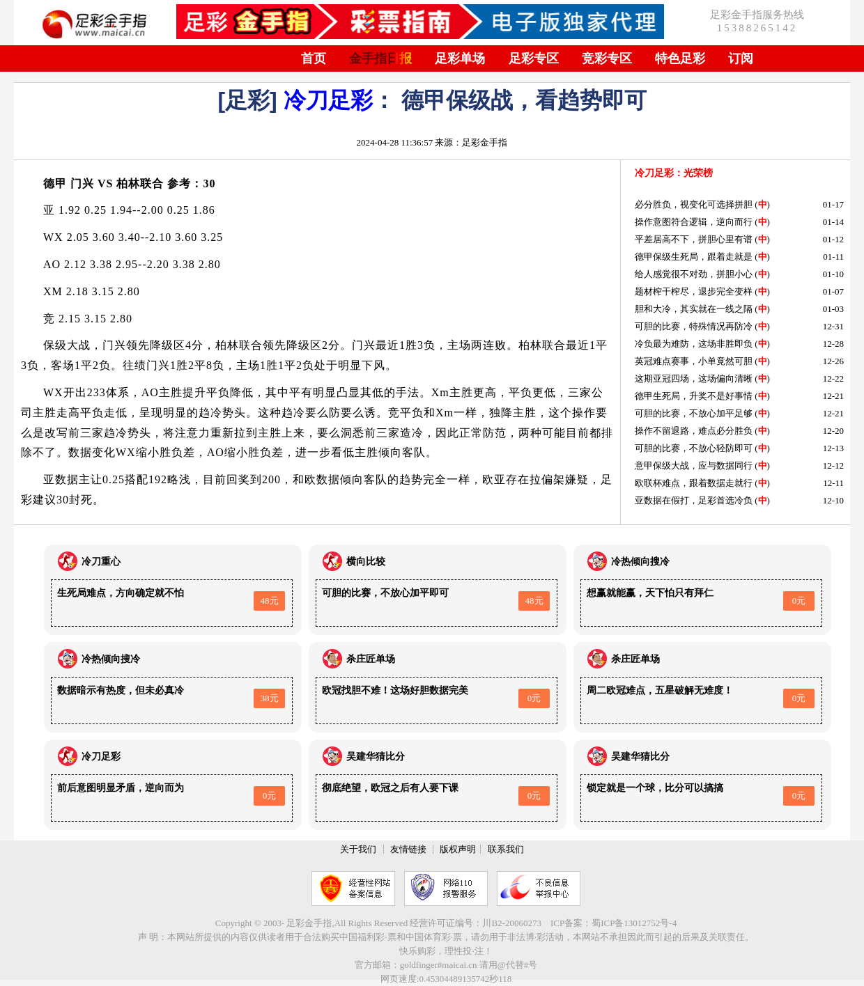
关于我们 (358, 849)
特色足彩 (680, 58)
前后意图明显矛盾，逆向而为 (120, 788)
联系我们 (506, 849)
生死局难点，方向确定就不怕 (120, 593)
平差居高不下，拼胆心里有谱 (694, 239)
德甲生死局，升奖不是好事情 (694, 396)
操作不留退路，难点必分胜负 (694, 430)
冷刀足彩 (328, 100)
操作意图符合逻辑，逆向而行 (694, 222)
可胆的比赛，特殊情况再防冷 (694, 326)
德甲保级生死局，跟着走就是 (694, 256)
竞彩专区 (607, 58)
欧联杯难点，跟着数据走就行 (694, 483)
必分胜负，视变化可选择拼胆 (694, 204)
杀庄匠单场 (370, 659)
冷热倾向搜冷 (640, 561)
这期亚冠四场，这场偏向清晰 (694, 378)
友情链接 (408, 849)
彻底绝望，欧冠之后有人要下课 (390, 788)
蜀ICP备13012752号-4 (634, 923)
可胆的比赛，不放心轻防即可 (694, 448)
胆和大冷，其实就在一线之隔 (694, 309)
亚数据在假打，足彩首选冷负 (694, 500)
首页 (313, 58)
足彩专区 (534, 58)
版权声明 (458, 849)
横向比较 (365, 561)
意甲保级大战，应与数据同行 (694, 465)
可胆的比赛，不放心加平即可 (385, 593)
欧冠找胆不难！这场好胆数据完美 (395, 690)
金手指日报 (380, 58)
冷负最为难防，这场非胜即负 (694, 343)
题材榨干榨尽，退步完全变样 (694, 291)
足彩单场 (460, 58)
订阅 (740, 58)
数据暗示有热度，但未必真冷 (120, 690)
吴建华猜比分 (375, 756)
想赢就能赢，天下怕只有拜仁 (650, 593)
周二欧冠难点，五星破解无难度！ (660, 690)
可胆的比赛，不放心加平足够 (694, 413)
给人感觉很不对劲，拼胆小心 (694, 274)
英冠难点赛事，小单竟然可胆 (694, 361)
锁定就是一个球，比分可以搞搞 (655, 788)
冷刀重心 (101, 561)
